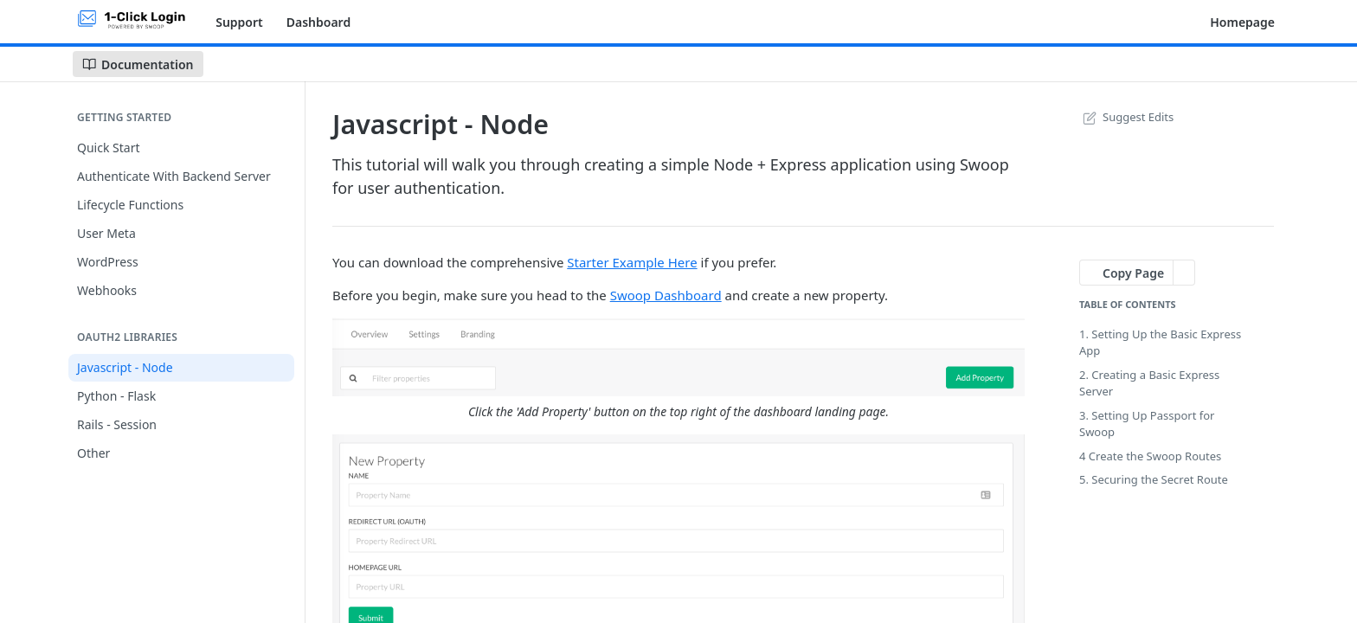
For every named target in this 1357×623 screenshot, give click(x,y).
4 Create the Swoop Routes (1150, 456)
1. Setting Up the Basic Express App (1160, 342)
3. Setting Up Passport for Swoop (1146, 424)
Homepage (1242, 22)
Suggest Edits (1126, 117)
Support (239, 22)
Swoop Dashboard (666, 295)
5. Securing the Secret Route (1153, 479)
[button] (678, 357)
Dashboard (318, 22)
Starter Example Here (632, 262)
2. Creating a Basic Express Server (1149, 383)
